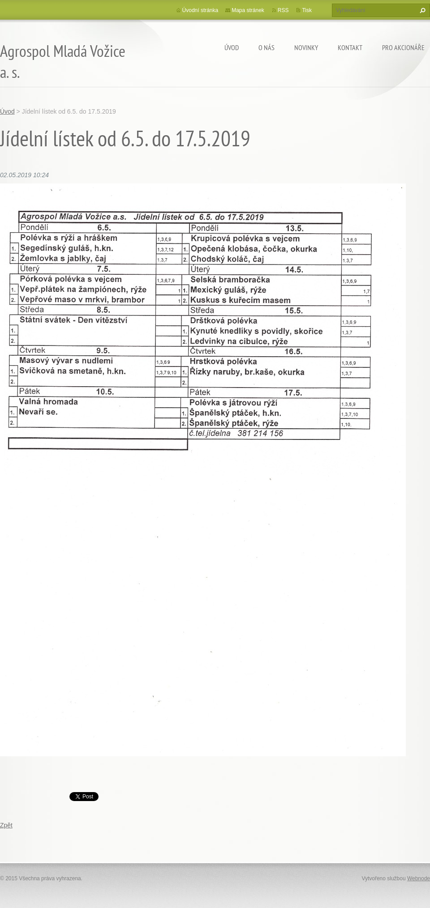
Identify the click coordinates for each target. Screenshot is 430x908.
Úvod (231, 47)
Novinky (306, 47)
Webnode (418, 878)
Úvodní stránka (200, 10)
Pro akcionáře (403, 47)
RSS (283, 10)
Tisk (307, 10)
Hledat (421, 10)
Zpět (6, 825)
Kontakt (350, 47)
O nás (266, 47)
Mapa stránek (248, 10)
